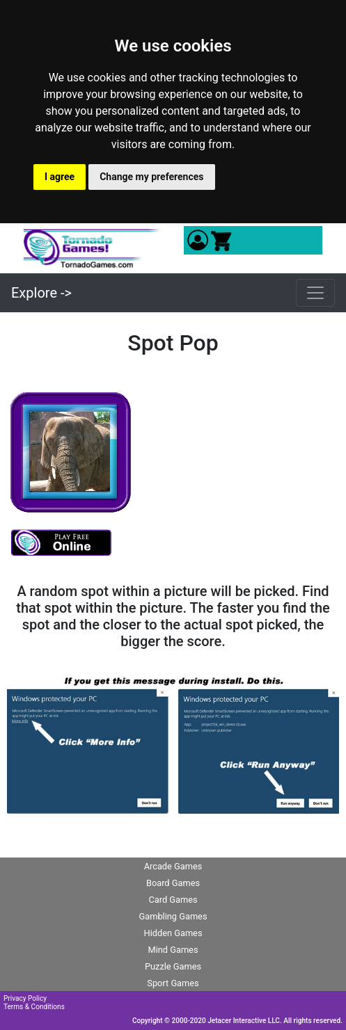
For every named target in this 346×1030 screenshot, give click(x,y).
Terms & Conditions (34, 1007)
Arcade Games (173, 866)
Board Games (173, 883)
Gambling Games (173, 916)
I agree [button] (59, 176)
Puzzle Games (173, 966)
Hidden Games (173, 933)
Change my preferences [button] (151, 176)
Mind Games (173, 949)
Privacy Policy (25, 998)
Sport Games (172, 983)
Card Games (172, 899)
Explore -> (41, 292)
